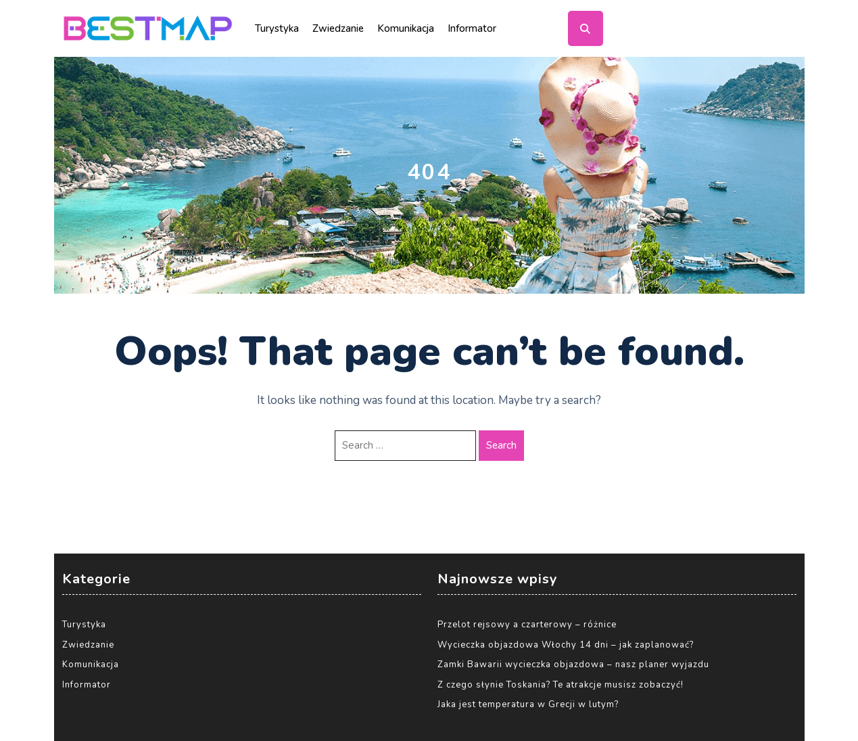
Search (501, 445)
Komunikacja (405, 28)
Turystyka (277, 28)
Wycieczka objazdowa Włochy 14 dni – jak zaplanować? (565, 645)
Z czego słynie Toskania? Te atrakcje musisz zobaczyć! (560, 685)
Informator (472, 28)
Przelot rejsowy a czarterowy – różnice (527, 625)
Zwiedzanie (338, 28)
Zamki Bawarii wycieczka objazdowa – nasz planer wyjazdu (573, 664)
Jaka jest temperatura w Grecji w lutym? (528, 704)
